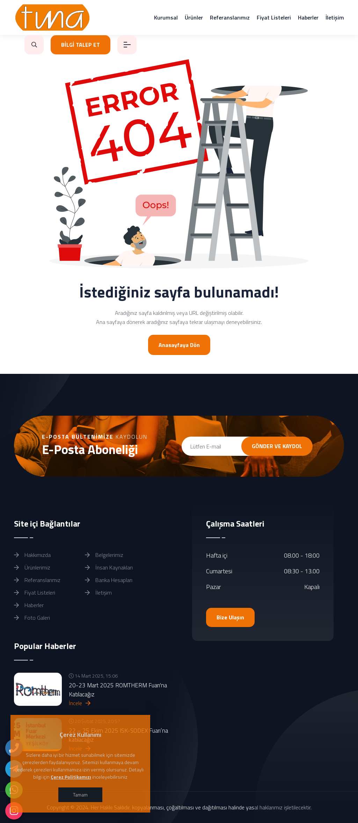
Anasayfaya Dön (179, 345)
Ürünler (194, 17)
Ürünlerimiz (32, 567)
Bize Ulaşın (230, 617)
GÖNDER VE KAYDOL (277, 446)
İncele (79, 703)
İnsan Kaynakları (109, 567)
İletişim (335, 17)
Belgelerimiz (104, 555)
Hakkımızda (32, 555)
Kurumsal (166, 17)
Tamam (80, 794)
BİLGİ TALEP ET (80, 44)
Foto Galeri (32, 617)
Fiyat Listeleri (274, 17)
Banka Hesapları (108, 580)
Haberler (308, 17)
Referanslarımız (230, 17)
